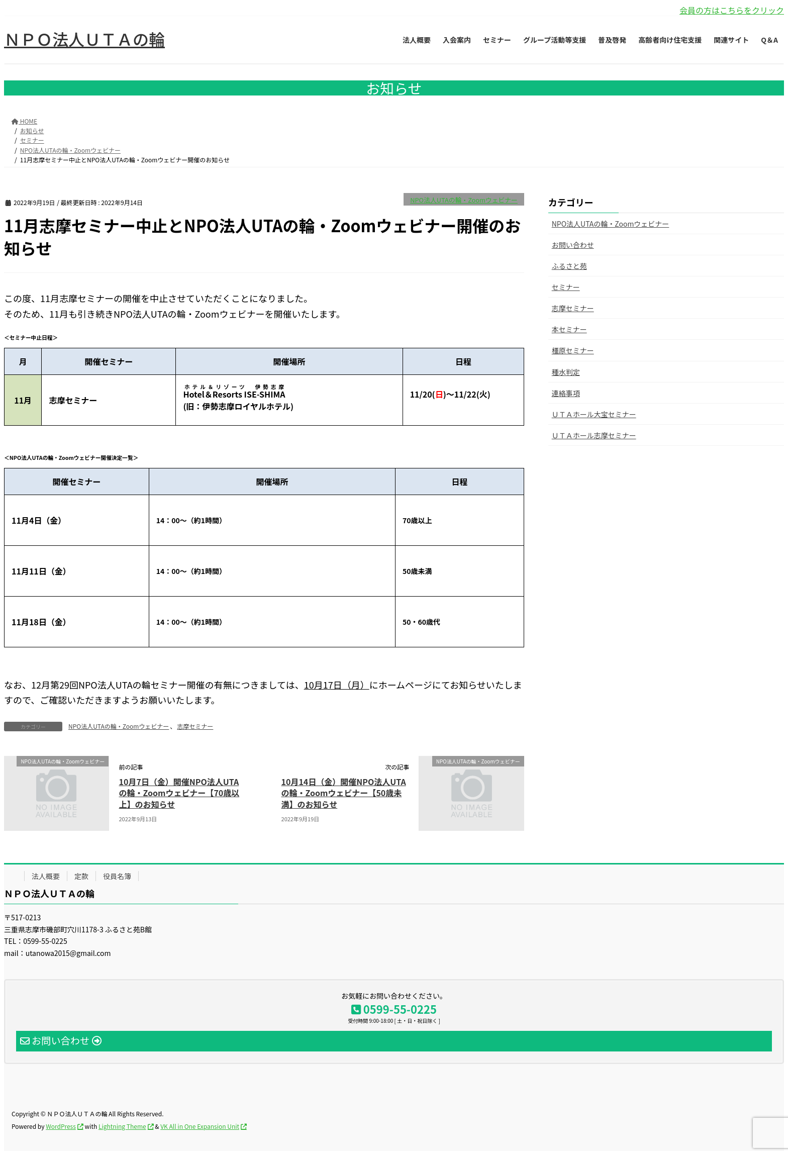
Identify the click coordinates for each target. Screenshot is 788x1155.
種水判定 (566, 372)
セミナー (566, 287)
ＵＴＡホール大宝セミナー (594, 414)
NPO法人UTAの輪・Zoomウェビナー (464, 200)
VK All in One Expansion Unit (199, 1126)
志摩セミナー (195, 726)
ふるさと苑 (569, 266)
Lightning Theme (122, 1126)
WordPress (61, 1126)
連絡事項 (566, 393)
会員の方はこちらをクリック (731, 10)
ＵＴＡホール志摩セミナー (594, 435)
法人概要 (46, 876)
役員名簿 (117, 876)
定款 (81, 876)
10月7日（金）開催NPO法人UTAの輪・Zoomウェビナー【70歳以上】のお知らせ (179, 793)
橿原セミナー (573, 350)
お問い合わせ (573, 245)
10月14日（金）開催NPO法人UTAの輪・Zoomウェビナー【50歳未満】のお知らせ (343, 793)
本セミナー (569, 329)
